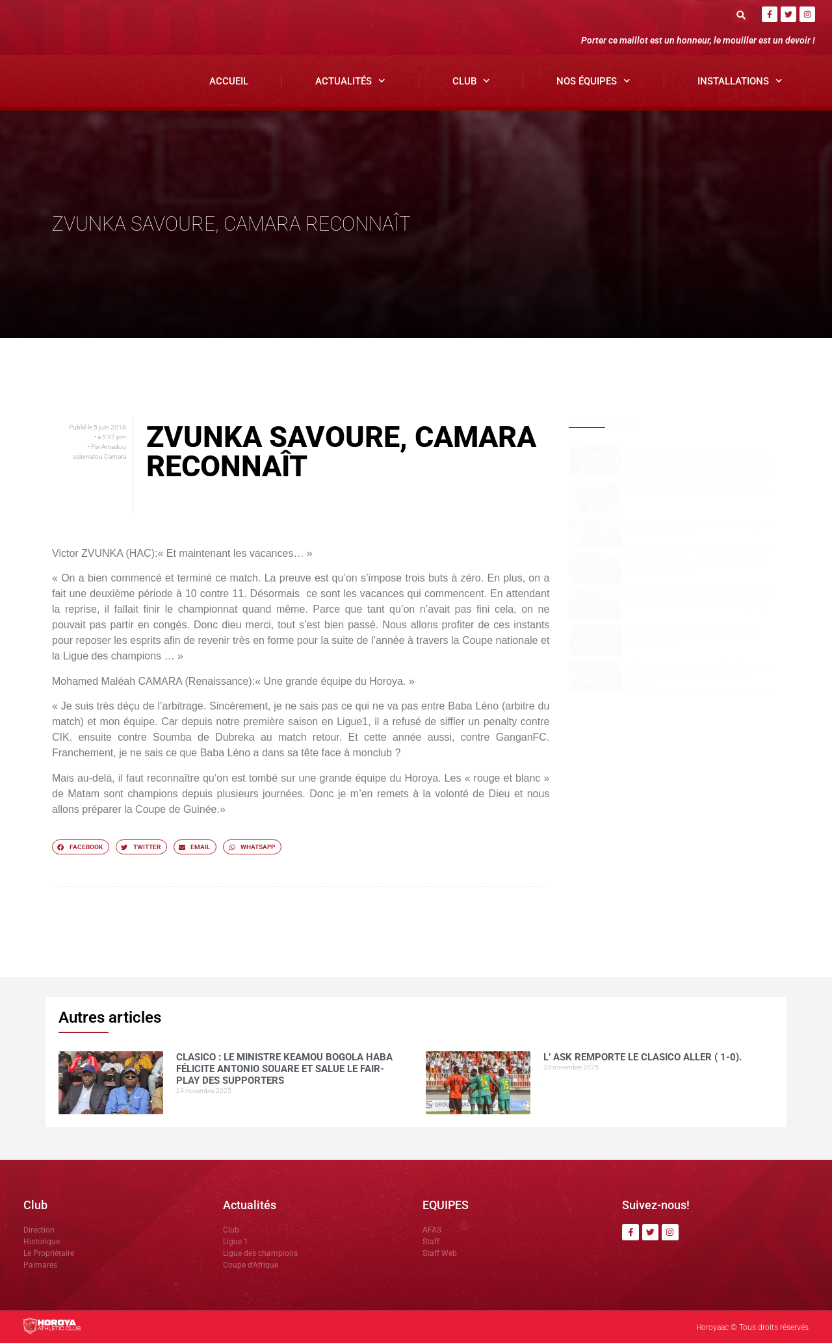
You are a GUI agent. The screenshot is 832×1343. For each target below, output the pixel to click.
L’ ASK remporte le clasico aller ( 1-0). (697, 489)
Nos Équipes (593, 81)
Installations (740, 81)
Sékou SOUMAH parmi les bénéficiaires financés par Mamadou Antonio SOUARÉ (697, 676)
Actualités (350, 81)
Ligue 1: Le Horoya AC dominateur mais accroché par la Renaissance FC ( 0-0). (697, 601)
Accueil (228, 81)
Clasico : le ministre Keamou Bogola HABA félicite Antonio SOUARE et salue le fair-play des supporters (698, 462)
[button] (741, 14)
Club (471, 81)
